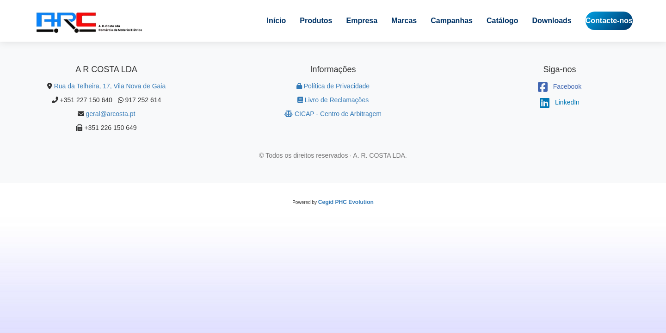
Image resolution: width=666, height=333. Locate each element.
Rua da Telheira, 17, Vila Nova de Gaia (110, 86)
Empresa (362, 21)
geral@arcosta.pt (111, 113)
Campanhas (452, 21)
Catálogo (502, 21)
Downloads (551, 21)
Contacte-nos (609, 21)
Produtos (316, 21)
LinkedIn (560, 102)
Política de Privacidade (333, 86)
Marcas (404, 21)
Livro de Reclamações (333, 100)
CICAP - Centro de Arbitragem (333, 113)
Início (276, 21)
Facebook (559, 86)
